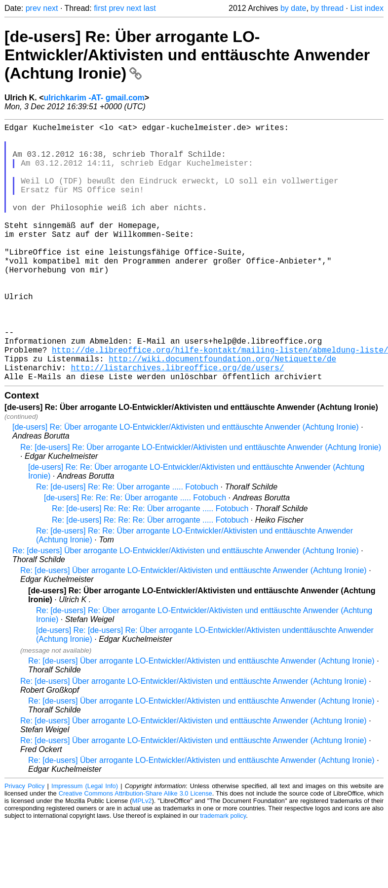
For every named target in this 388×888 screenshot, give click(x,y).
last (150, 8)
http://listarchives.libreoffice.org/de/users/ (177, 422)
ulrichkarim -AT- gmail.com (94, 97)
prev (33, 8)
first (100, 8)
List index (367, 8)
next (50, 8)
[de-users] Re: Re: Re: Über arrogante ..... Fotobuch (135, 555)
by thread (327, 8)
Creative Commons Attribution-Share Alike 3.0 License (135, 850)
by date (293, 8)
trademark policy (223, 873)
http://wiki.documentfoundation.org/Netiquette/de (222, 411)
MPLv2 (142, 858)
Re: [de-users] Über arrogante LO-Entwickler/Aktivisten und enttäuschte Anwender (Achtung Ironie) (185, 608)
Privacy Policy (24, 843)
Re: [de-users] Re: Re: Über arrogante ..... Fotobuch (127, 544)
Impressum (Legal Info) (84, 843)
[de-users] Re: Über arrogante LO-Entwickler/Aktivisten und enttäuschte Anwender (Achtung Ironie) (187, 55)
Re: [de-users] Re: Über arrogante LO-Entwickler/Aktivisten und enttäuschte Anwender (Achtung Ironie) (200, 504)
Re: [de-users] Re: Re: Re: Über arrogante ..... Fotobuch (150, 566)
